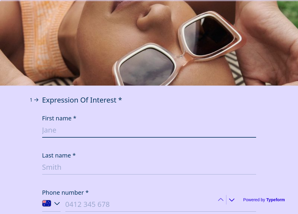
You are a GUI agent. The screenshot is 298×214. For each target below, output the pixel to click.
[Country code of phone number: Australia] (51, 205)
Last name (59, 155)
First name (59, 118)
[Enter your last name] (149, 168)
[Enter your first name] (149, 131)
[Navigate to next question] (231, 199)
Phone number (65, 192)
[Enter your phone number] (160, 205)
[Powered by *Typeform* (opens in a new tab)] (263, 199)
